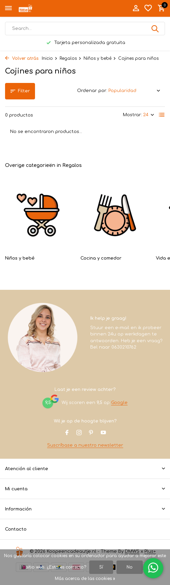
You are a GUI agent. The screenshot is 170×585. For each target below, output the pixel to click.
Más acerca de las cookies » (85, 578)
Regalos (70, 58)
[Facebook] (67, 433)
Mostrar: (132, 115)
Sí (101, 567)
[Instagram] (79, 433)
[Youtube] (103, 433)
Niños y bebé (99, 58)
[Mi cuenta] (136, 8)
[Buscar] (85, 28)
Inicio (50, 58)
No (130, 567)
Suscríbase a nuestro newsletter (85, 445)
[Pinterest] (91, 433)
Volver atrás (21, 58)
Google (119, 402)
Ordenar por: (92, 90)
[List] (162, 115)
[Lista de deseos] (148, 8)
